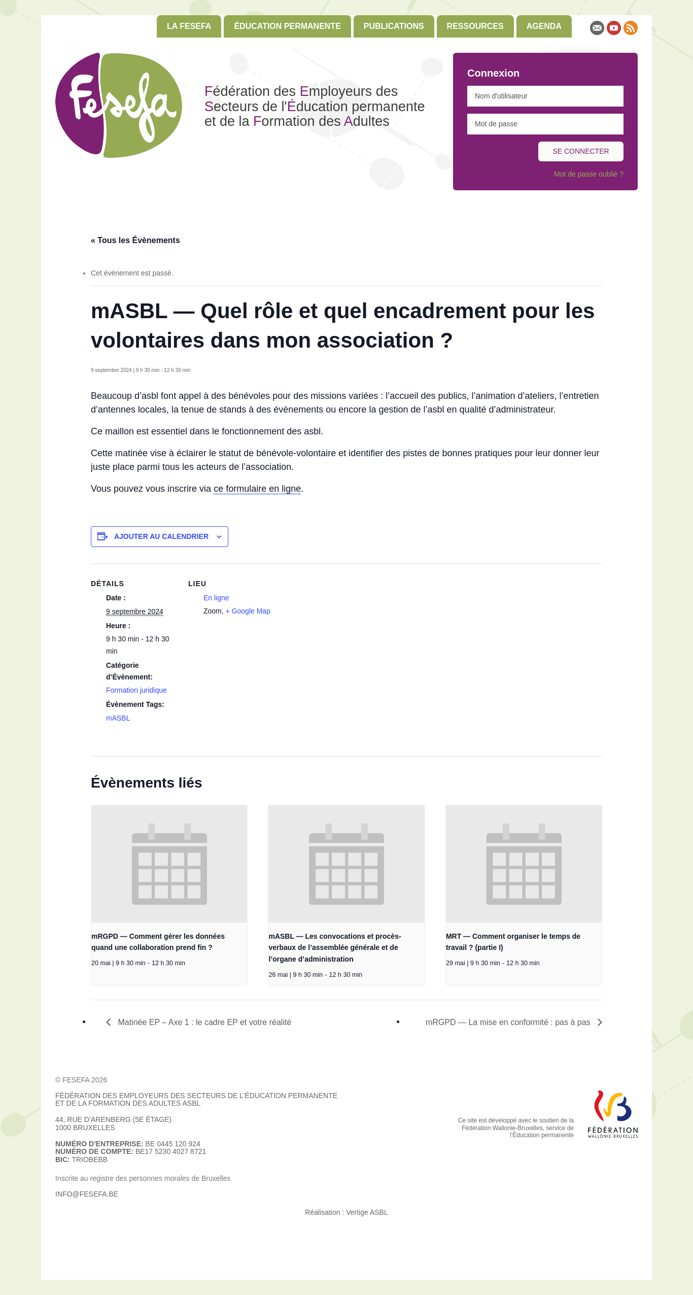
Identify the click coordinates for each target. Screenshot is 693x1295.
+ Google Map (248, 611)
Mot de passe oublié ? (588, 174)
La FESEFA (189, 26)
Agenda (544, 26)
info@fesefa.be (86, 1194)
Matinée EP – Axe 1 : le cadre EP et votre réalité (203, 1022)
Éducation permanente (287, 26)
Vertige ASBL (367, 1212)
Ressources (475, 26)
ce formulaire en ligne (257, 489)
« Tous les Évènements (135, 240)
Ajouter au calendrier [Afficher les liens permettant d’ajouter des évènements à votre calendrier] (161, 536)
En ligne (216, 598)
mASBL (118, 718)
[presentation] (169, 863)
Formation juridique (136, 690)
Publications (394, 26)
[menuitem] (189, 26)
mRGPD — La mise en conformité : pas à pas (509, 1022)
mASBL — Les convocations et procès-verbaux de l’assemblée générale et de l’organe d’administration (334, 947)
